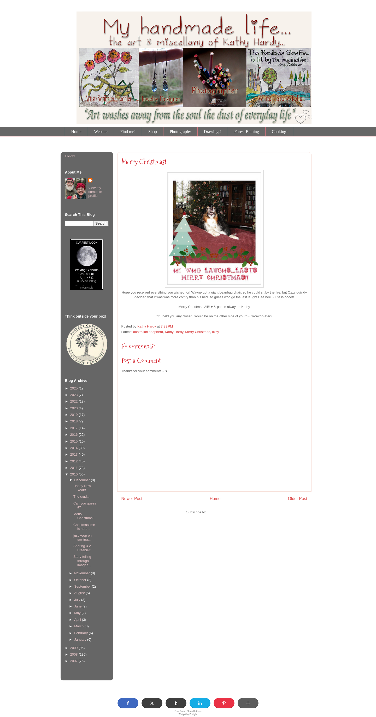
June (78, 606)
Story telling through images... (82, 561)
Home (76, 131)
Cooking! (279, 131)
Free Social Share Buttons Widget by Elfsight (188, 712)
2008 (74, 654)
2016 (74, 435)
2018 (74, 421)
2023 (74, 395)
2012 (74, 461)
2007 (74, 661)
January (80, 639)
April (78, 620)
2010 (74, 474)
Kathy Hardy (174, 332)
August (80, 593)
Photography (180, 131)
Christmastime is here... (84, 527)
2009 (74, 648)
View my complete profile (95, 192)
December (82, 480)
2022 (74, 401)
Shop (152, 131)
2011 (74, 468)
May (77, 613)
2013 (74, 454)
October (80, 580)
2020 (74, 408)
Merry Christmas (197, 332)
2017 (74, 428)
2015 (74, 441)
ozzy (215, 332)
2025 (74, 388)
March (79, 626)
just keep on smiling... (82, 538)
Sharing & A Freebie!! (82, 548)
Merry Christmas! (143, 162)
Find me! (128, 131)
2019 (74, 415)
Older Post (297, 498)
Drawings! (213, 131)
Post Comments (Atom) (224, 512)
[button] (128, 703)
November (82, 573)
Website (101, 131)
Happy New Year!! (82, 488)
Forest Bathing (246, 131)
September (83, 586)
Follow (70, 156)
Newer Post (132, 498)
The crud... (81, 496)
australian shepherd (148, 332)
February (81, 633)
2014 (74, 448)
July (77, 600)
